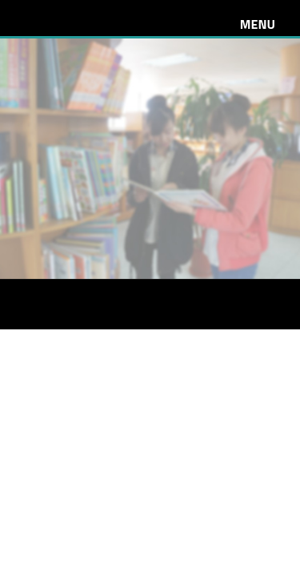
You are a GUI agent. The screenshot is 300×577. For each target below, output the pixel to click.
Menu (257, 24)
